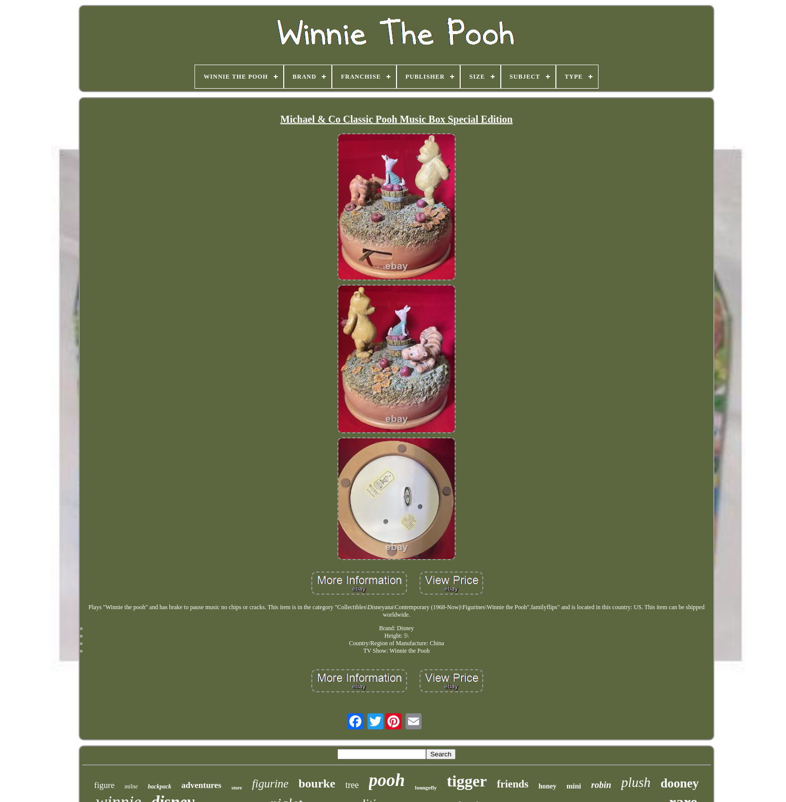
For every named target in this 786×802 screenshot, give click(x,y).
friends (512, 784)
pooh (387, 780)
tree (352, 785)
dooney (680, 783)
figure (104, 785)
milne (131, 786)
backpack (159, 786)
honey (547, 786)
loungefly (426, 787)
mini (573, 786)
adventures (201, 785)
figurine (270, 783)
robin (601, 785)
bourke (317, 783)
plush (636, 782)
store (237, 787)
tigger (467, 781)
